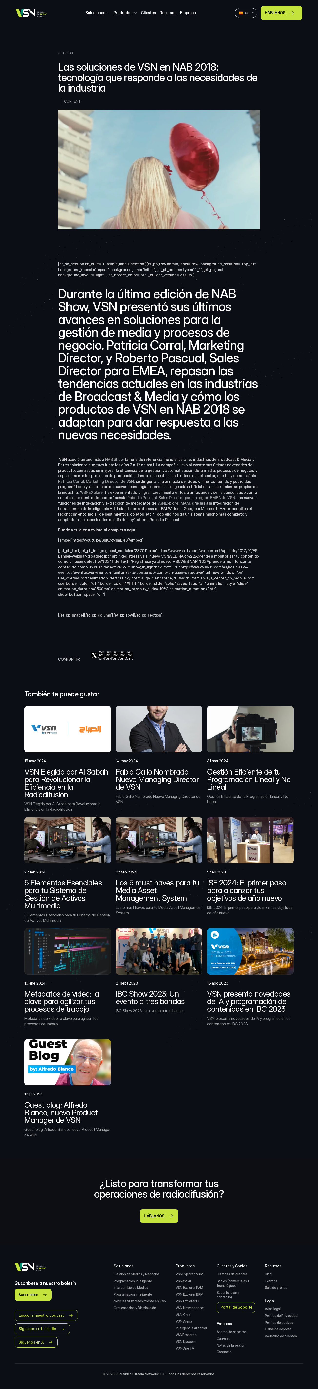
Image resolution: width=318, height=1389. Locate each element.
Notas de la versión (231, 1345)
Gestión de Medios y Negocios (136, 1274)
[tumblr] (130, 655)
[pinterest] (115, 655)
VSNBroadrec (186, 1335)
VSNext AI (183, 1281)
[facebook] (101, 655)
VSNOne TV (185, 1348)
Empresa (188, 12)
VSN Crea (183, 1315)
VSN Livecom (185, 1341)
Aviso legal (272, 1309)
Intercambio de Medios (131, 1287)
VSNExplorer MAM (173, 503)
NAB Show (114, 459)
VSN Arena (184, 1321)
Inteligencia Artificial (191, 1328)
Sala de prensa (276, 1287)
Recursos (168, 12)
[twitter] (94, 655)
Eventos (271, 1281)
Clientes (148, 12)
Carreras (223, 1338)
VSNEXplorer (92, 492)
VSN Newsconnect (190, 1308)
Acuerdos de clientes (281, 1336)
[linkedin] (108, 655)
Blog (268, 1274)
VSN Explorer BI (187, 1301)
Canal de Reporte (278, 1329)
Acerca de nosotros (231, 1332)
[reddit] (122, 655)
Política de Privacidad (281, 1316)
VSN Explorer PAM (189, 1287)
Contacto (224, 1352)
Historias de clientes (232, 1274)
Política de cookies (279, 1322)
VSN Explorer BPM (189, 1294)
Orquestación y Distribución (135, 1308)
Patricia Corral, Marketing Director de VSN (96, 481)
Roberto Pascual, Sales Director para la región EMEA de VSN (181, 497)
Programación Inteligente (133, 1281)
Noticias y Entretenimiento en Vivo (140, 1301)
